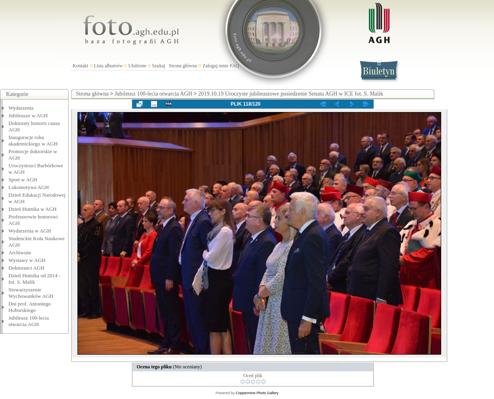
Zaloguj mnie (215, 66)
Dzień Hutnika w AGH (32, 209)
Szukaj (158, 66)
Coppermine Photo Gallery (257, 393)
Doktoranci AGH (26, 268)
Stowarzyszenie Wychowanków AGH (31, 293)
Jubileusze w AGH (28, 115)
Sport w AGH (23, 180)
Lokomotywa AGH (28, 187)
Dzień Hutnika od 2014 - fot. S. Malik (34, 278)
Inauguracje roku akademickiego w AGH (33, 140)
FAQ (234, 66)
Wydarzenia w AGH (29, 231)
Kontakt (80, 66)
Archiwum (19, 252)
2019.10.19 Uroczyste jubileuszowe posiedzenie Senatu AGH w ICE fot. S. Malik (291, 94)
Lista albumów (108, 66)
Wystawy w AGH (27, 260)
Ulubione (137, 66)
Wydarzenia (20, 108)
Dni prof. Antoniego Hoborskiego (29, 307)
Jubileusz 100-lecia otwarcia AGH (28, 321)
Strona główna (183, 66)
